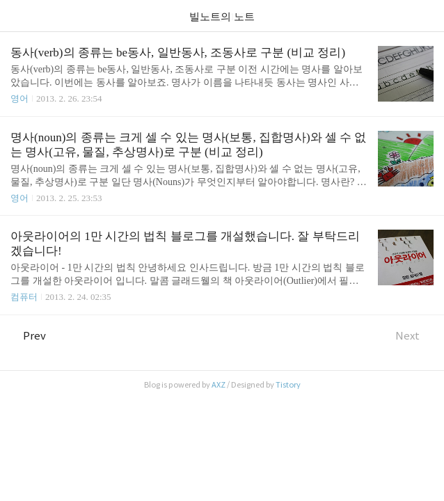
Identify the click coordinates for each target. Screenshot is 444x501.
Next (414, 335)
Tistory (288, 385)
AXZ (218, 385)
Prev (28, 335)
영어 (19, 98)
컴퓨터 (24, 297)
